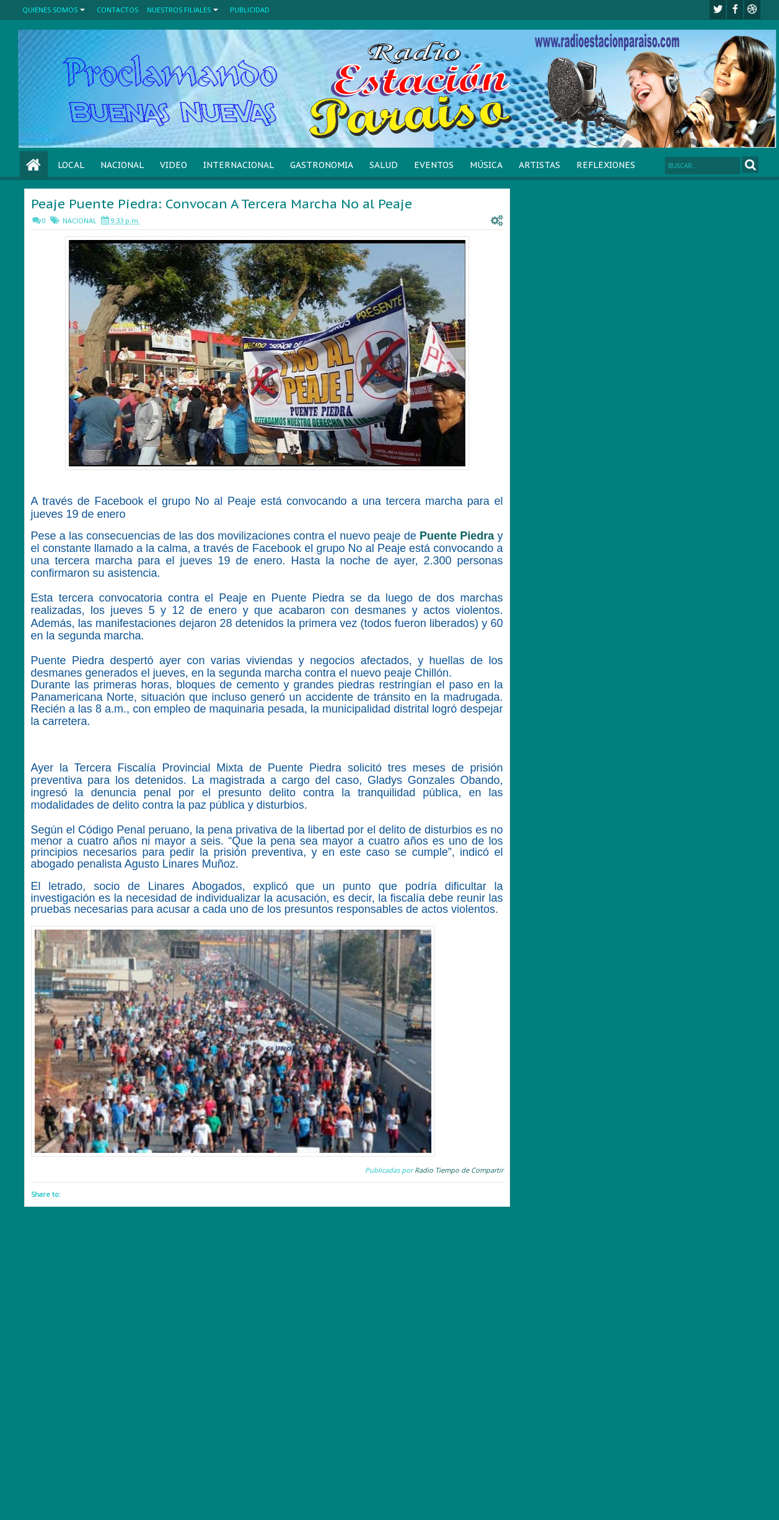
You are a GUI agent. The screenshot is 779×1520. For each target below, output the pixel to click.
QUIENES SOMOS (49, 9)
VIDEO (173, 165)
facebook (735, 9)
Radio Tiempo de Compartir (459, 1170)
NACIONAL (122, 165)
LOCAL (71, 165)
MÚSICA (486, 165)
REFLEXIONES (605, 165)
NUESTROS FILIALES (179, 9)
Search (750, 164)
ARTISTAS (539, 165)
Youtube (752, 9)
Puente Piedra (457, 536)
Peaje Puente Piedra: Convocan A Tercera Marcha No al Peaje (221, 203)
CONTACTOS (117, 9)
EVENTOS (434, 165)
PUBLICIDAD (250, 9)
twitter (718, 9)
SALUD (383, 165)
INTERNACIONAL (238, 165)
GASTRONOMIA (321, 165)
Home (34, 165)
